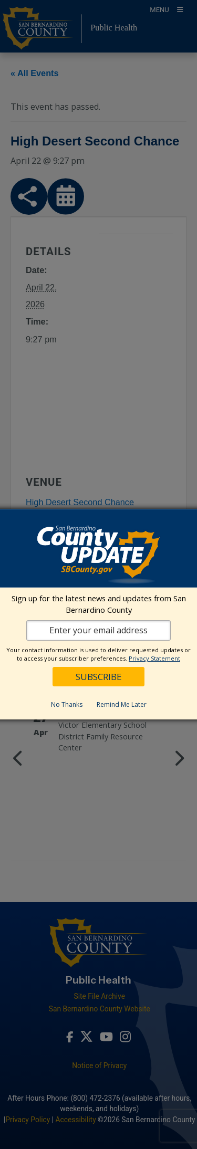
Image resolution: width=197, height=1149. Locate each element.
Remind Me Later (122, 704)
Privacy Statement (154, 658)
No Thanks (66, 704)
